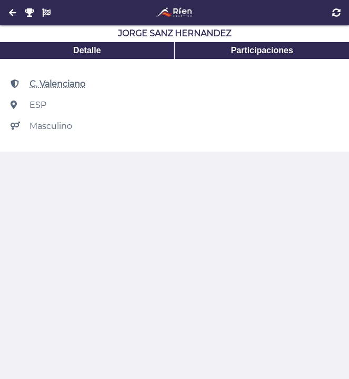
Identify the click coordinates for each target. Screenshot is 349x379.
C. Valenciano (57, 84)
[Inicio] (174, 12)
